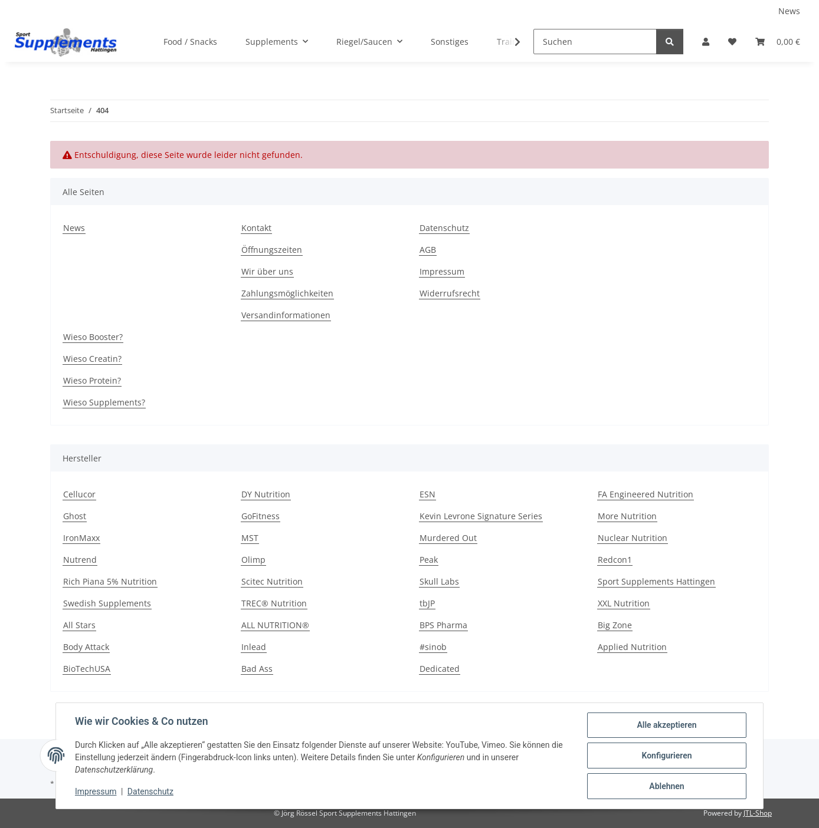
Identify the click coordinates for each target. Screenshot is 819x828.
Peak (429, 559)
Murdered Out (448, 537)
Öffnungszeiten (271, 249)
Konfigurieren (666, 755)
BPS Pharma (443, 625)
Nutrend (80, 559)
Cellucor (79, 494)
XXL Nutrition (624, 603)
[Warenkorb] (778, 41)
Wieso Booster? (93, 336)
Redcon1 (615, 559)
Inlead (253, 646)
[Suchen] (595, 41)
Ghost (74, 516)
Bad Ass (257, 668)
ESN (427, 494)
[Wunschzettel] (732, 41)
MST (249, 537)
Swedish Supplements (107, 603)
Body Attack (86, 646)
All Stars (79, 625)
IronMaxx (81, 537)
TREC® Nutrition (274, 603)
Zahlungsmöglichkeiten (287, 293)
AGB (428, 249)
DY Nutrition (265, 494)
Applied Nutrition (632, 646)
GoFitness (260, 516)
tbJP (427, 603)
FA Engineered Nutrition (645, 494)
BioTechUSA (86, 668)
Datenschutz (150, 791)
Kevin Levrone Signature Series (481, 516)
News (789, 11)
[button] (706, 41)
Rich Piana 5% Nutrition (110, 581)
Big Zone (615, 625)
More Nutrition (627, 516)
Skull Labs (439, 581)
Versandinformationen (285, 315)
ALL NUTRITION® (275, 625)
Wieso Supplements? (104, 402)
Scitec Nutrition (272, 581)
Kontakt (256, 227)
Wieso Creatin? (92, 358)
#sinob (433, 646)
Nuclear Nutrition (632, 537)
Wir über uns (267, 271)
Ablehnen (666, 786)
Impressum (95, 791)
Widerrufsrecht (450, 293)
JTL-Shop (757, 813)
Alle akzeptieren (666, 725)
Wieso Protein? (92, 380)
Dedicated (440, 668)
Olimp (253, 559)
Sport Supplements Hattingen (656, 581)
